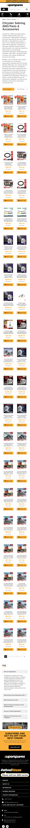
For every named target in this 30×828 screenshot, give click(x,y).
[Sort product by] (22, 89)
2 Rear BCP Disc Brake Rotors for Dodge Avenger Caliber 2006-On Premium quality (22, 276)
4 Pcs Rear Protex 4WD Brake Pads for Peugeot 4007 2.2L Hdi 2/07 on (8, 585)
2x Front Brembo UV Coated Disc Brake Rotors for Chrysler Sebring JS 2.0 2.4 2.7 (22, 332)
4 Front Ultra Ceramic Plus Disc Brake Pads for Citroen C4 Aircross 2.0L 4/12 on (22, 445)
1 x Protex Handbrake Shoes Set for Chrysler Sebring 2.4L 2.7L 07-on (21, 164)
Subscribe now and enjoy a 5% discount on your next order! (15, 1)
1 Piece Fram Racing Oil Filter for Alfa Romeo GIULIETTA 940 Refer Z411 (8, 108)
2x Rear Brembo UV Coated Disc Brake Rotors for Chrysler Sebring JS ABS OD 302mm (22, 389)
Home (3, 19)
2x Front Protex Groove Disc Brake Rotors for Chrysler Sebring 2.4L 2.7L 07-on (8, 361)
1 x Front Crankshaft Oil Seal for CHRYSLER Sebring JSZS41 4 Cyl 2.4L (21, 136)
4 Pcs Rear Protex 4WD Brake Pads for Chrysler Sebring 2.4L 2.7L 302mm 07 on (8, 557)
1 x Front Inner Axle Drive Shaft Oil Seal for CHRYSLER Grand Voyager (8, 164)
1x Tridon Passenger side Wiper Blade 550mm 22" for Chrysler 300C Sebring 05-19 (22, 220)
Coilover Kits (21, 74)
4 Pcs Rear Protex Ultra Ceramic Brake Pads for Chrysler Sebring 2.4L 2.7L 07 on (8, 641)
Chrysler (8, 19)
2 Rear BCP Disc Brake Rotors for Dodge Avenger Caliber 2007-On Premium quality (8, 304)
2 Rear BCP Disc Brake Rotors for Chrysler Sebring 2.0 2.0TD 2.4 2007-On (8, 276)
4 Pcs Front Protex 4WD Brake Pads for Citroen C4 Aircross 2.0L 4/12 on (22, 472)
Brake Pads (23, 53)
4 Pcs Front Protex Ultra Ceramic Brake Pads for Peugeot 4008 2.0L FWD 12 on (22, 529)
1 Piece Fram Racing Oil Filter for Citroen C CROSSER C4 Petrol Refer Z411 (8, 136)
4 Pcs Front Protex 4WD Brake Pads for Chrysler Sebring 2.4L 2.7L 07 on (8, 472)
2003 (18, 19)
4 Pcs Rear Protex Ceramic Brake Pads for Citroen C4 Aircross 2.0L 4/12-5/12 (8, 613)
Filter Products (7, 89)
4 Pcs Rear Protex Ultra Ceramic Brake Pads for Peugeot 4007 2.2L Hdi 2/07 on (21, 641)
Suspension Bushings (9, 51)
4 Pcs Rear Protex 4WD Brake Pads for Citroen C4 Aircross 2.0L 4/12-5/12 (22, 557)
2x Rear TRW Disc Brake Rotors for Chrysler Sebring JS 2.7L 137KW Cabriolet (22, 417)
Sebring (13, 19)
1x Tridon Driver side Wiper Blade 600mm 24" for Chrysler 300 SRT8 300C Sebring (8, 220)
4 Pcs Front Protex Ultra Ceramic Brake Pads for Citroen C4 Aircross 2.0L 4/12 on (8, 529)
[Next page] (24, 656)
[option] (15, 1)
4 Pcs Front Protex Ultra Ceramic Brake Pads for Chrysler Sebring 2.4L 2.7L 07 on (22, 501)
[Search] (26, 9)
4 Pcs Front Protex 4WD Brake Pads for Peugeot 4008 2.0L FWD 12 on (8, 500)
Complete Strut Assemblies (10, 75)
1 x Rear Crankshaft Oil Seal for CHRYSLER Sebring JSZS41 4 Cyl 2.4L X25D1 (21, 192)
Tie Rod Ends (16, 50)
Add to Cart (8, 116)
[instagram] (7, 826)
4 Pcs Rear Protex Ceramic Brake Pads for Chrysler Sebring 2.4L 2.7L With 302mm (22, 585)
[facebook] (3, 826)
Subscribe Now (15, 747)
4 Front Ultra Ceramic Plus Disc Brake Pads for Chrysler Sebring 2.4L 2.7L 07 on (8, 445)
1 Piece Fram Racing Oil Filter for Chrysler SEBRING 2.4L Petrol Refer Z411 (21, 108)
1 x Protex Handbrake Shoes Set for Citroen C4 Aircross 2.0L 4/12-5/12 (8, 192)
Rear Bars (12, 53)
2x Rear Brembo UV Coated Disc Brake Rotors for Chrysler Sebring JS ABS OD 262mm (8, 389)
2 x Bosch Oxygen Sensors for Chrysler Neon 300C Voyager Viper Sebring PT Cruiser (22, 304)
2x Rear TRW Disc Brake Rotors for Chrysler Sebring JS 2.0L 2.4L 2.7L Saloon (8, 417)
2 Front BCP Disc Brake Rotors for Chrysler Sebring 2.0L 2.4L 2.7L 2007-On (8, 248)
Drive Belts (13, 77)
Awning (22, 75)
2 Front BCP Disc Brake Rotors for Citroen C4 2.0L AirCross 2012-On (22, 248)
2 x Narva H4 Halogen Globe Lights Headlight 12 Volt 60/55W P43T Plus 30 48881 (8, 332)
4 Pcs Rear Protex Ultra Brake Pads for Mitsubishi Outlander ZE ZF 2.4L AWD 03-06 (22, 613)
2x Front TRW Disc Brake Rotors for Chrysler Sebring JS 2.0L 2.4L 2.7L (22, 360)
